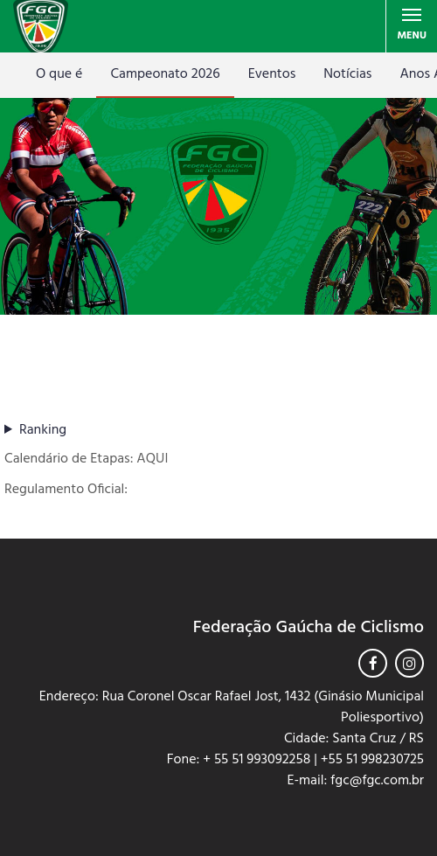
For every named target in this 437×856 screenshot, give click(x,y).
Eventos (272, 74)
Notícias (347, 74)
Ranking (42, 430)
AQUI (152, 459)
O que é (59, 74)
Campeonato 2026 (164, 74)
